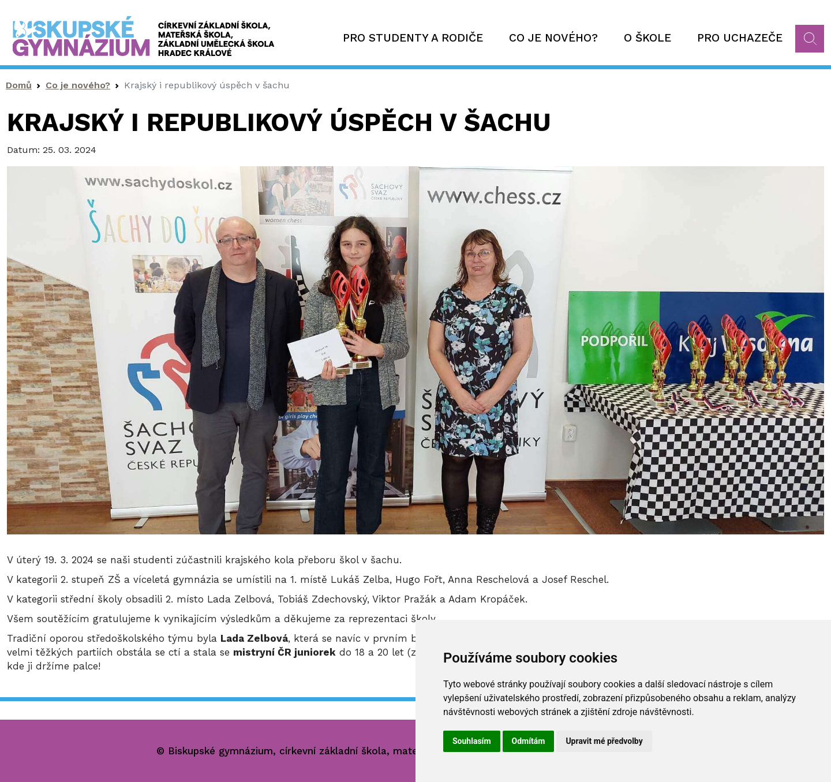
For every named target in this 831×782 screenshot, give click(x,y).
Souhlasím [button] (471, 741)
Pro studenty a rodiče (413, 37)
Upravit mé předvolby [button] (604, 741)
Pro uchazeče (740, 37)
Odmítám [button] (528, 741)
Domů (19, 85)
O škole (647, 37)
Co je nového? (553, 37)
